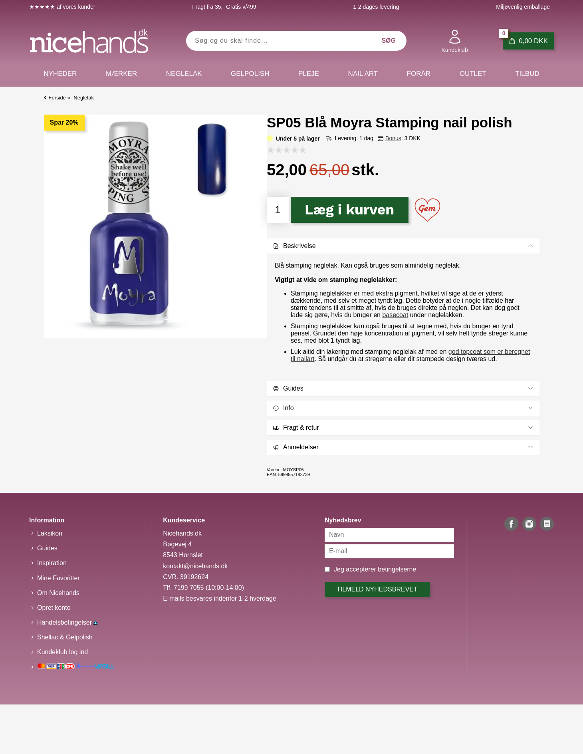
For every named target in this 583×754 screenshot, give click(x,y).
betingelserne (397, 569)
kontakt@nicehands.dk (195, 566)
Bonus (393, 138)
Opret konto (54, 607)
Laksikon (49, 533)
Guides (47, 548)
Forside (57, 98)
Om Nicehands (58, 592)
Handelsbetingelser (67, 622)
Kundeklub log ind (62, 652)
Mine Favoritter (58, 578)
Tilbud (527, 73)
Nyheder (60, 73)
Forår (419, 73)
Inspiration (52, 563)
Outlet (473, 73)
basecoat (395, 315)
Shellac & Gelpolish (65, 637)
